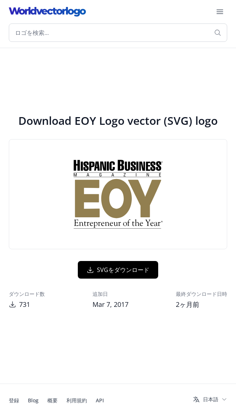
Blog (33, 400)
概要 (52, 400)
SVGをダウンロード (118, 270)
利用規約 (76, 400)
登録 (14, 400)
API (100, 400)
